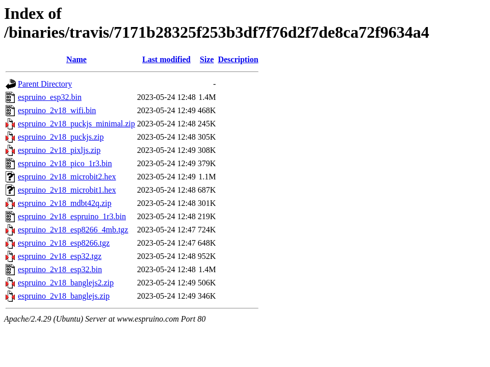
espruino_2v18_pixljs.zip (59, 150)
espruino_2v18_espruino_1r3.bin (72, 216)
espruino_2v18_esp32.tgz (59, 256)
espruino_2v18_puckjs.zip (61, 137)
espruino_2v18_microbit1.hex (67, 190)
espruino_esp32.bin (50, 97)
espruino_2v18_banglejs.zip (64, 296)
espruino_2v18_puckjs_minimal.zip (76, 123)
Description (238, 59)
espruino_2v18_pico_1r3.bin (65, 163)
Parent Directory (45, 84)
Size (207, 59)
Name (76, 59)
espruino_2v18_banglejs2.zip (66, 282)
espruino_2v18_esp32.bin (60, 269)
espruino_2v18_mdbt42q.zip (65, 203)
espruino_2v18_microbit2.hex (67, 176)
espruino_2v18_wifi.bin (57, 110)
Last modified (166, 59)
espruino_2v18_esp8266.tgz (64, 243)
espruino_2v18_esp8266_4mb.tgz (73, 229)
